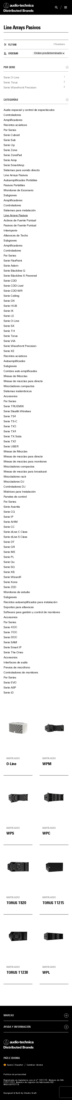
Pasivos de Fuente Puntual (20, 225)
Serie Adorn (11, 265)
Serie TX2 (10, 441)
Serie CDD (10, 280)
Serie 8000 (10, 637)
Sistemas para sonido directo (22, 170)
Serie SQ (9, 567)
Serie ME (9, 552)
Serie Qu (9, 562)
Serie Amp (10, 160)
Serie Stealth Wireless (17, 411)
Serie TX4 (10, 431)
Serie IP (8, 517)
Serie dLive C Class (15, 532)
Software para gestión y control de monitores (32, 612)
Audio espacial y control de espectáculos (29, 110)
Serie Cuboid (11, 135)
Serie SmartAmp (14, 165)
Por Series (10, 130)
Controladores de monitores (21, 672)
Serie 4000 (10, 627)
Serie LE (9, 316)
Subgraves (10, 195)
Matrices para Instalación (20, 491)
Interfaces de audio (16, 662)
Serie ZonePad (13, 155)
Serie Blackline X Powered (20, 275)
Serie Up (9, 145)
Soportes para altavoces (19, 607)
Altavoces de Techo (16, 235)
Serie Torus (11, 82)
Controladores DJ (14, 486)
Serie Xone (10, 582)
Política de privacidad (15, 1074)
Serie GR (9, 547)
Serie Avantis (12, 507)
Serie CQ (9, 512)
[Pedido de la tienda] (49, 53)
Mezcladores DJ (14, 481)
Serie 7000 (10, 632)
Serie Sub (10, 140)
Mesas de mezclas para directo (23, 381)
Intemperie (10, 230)
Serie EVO (10, 682)
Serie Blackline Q (14, 270)
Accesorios (10, 396)
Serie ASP (10, 687)
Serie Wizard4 (12, 577)
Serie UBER (11, 446)
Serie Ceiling (11, 296)
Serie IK (8, 311)
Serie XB (9, 572)
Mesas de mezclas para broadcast (25, 471)
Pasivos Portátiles (14, 185)
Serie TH (9, 331)
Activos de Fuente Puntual (20, 220)
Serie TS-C (10, 421)
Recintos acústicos (15, 125)
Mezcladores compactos (19, 386)
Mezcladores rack (15, 476)
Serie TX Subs (13, 436)
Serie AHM (11, 522)
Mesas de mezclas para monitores (25, 461)
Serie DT (9, 542)
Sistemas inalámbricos (18, 391)
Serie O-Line (11, 77)
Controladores (12, 115)
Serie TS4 (10, 416)
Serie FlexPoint (13, 260)
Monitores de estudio (17, 592)
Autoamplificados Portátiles (20, 180)
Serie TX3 (10, 426)
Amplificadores (13, 120)
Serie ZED (10, 587)
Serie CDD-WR (13, 291)
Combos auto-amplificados (20, 371)
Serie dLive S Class (15, 537)
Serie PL (9, 557)
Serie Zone (10, 150)
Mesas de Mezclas (15, 376)
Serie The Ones (13, 652)
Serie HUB (10, 306)
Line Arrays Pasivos (16, 175)
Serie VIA (9, 341)
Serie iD (8, 692)
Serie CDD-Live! (14, 286)
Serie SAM (10, 642)
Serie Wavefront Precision (20, 87)
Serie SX (9, 326)
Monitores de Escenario (18, 190)
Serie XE (9, 351)
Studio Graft (30, 1093)
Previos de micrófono (17, 667)
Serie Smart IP (12, 647)
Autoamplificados (14, 361)
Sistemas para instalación (20, 210)
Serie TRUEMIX (14, 406)
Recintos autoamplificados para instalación (30, 602)
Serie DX (9, 301)
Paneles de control (15, 496)
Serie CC (9, 527)
